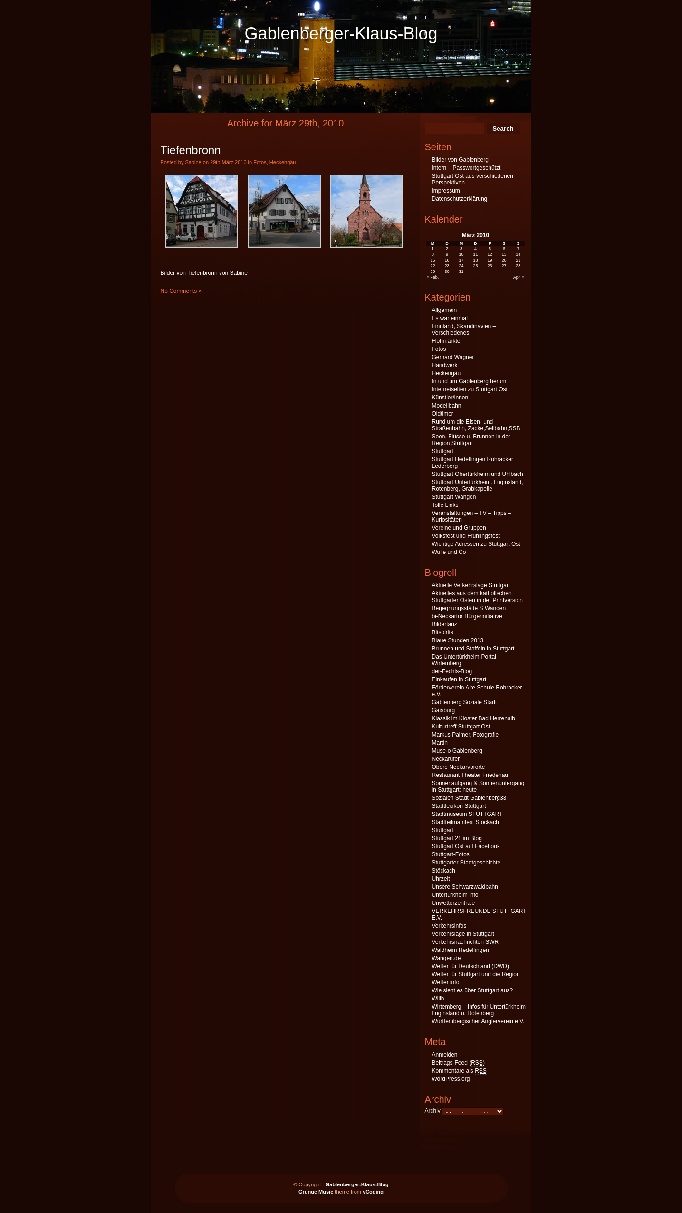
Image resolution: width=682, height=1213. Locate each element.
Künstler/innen (450, 397)
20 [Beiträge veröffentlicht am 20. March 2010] (503, 260)
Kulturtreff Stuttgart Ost (461, 726)
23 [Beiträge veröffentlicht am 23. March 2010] (447, 265)
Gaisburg (443, 710)
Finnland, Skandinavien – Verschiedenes (464, 329)
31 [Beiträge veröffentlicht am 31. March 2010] (461, 271)
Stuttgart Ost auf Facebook (466, 846)
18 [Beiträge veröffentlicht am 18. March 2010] (475, 260)
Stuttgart (442, 451)
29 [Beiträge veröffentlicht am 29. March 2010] (433, 271)
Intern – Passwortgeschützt (466, 168)
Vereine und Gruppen (459, 527)
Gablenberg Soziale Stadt (464, 702)
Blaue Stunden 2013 (458, 640)
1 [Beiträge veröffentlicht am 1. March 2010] (433, 248)
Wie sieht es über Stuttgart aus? (472, 990)
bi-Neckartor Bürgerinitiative (467, 616)
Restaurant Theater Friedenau (470, 775)
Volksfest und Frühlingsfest (466, 536)
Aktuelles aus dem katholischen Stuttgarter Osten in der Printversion (477, 596)
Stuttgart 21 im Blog (457, 838)
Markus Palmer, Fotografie (465, 734)
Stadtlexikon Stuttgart (459, 806)
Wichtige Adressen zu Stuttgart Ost (476, 544)
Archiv (433, 1110)
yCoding (373, 1191)
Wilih (438, 998)
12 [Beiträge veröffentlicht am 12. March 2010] (489, 254)
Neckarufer (446, 759)
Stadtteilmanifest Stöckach (465, 822)
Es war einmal (450, 318)
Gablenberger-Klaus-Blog (340, 33)
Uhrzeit (441, 878)
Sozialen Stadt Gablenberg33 (469, 798)
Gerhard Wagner (453, 357)
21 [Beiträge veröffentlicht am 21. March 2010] (518, 260)
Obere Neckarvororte (458, 767)
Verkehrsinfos (449, 925)
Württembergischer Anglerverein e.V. (478, 1021)
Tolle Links (445, 505)
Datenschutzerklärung (460, 198)
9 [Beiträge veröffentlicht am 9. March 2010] (447, 254)
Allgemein (444, 310)
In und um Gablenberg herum (469, 381)
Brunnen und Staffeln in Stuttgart (473, 648)
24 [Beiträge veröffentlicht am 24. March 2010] (461, 265)
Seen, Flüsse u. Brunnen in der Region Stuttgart (471, 439)
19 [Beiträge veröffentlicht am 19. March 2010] (489, 260)
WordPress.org (451, 1079)
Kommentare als (459, 1071)
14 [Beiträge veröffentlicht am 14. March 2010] (518, 254)
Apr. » (519, 277)
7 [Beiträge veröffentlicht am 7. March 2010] (518, 248)
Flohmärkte (446, 341)
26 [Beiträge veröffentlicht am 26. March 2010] (489, 265)
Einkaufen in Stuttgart (459, 679)
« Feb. (433, 277)
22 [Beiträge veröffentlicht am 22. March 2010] (433, 265)
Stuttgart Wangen (454, 497)
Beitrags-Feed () (458, 1063)
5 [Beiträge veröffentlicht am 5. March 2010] (490, 248)
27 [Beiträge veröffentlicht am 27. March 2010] (503, 265)
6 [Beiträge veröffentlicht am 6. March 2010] (504, 248)
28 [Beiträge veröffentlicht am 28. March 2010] (518, 265)
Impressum (446, 190)
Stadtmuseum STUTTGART (467, 814)
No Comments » (181, 291)
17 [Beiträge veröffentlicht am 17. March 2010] (461, 260)
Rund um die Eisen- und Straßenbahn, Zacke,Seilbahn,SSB (476, 425)
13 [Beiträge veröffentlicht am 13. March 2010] (503, 254)
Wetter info (446, 982)
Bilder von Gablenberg (460, 159)
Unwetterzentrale (453, 903)
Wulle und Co (449, 552)
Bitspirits (442, 632)
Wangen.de (446, 958)
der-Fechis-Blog (452, 671)
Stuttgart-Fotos (451, 854)
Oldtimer (442, 413)
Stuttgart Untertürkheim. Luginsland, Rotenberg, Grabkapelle (477, 485)
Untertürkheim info (455, 895)
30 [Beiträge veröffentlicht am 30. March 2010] (447, 271)
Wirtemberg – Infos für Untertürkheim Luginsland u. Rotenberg (479, 1010)
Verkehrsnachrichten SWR (465, 942)
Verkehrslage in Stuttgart (463, 934)
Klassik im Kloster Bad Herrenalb (473, 718)
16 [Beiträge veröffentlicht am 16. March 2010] (447, 260)
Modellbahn (446, 405)
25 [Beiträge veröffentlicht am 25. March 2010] (475, 265)
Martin (440, 742)
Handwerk (445, 365)
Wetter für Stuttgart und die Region (476, 974)
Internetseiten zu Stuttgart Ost (470, 389)
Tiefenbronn (191, 150)
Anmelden (445, 1054)
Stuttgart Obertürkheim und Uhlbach (477, 474)
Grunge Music (315, 1191)
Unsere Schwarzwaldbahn (465, 886)
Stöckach (443, 870)
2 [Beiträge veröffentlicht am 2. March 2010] (447, 248)
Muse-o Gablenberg (457, 750)
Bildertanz (444, 624)
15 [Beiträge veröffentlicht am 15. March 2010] (433, 260)
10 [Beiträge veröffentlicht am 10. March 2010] (461, 254)
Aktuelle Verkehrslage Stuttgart (471, 585)
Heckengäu (282, 162)
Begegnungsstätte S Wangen (469, 608)
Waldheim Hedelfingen (460, 950)
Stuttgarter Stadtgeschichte (466, 862)
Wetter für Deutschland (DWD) (470, 966)
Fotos (260, 162)
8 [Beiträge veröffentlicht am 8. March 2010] (433, 254)
